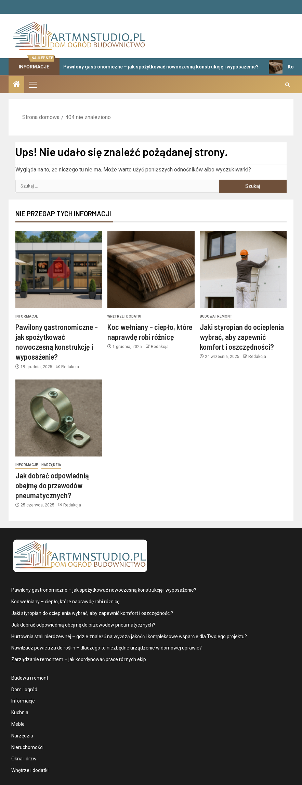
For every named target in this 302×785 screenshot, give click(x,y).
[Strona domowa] (16, 85)
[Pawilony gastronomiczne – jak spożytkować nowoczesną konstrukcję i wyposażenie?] (58, 269)
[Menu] (32, 84)
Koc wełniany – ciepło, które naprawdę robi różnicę (65, 601)
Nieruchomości (27, 747)
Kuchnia (19, 712)
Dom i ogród (24, 689)
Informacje (26, 316)
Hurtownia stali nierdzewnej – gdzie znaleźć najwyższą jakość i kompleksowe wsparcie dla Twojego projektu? (129, 636)
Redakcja (70, 366)
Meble (18, 724)
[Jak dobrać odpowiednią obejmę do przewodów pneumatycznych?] (58, 417)
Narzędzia (51, 465)
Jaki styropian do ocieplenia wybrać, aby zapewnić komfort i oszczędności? (242, 336)
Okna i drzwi (24, 758)
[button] (32, 84)
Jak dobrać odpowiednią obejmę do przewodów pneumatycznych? (52, 485)
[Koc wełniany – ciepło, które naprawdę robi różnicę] (150, 269)
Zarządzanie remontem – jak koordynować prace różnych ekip (78, 659)
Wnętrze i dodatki (124, 316)
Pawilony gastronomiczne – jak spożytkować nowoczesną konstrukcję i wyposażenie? (155, 67)
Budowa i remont (216, 316)
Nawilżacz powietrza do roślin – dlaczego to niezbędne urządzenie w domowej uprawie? (106, 648)
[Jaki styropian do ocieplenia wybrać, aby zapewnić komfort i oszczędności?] (243, 269)
